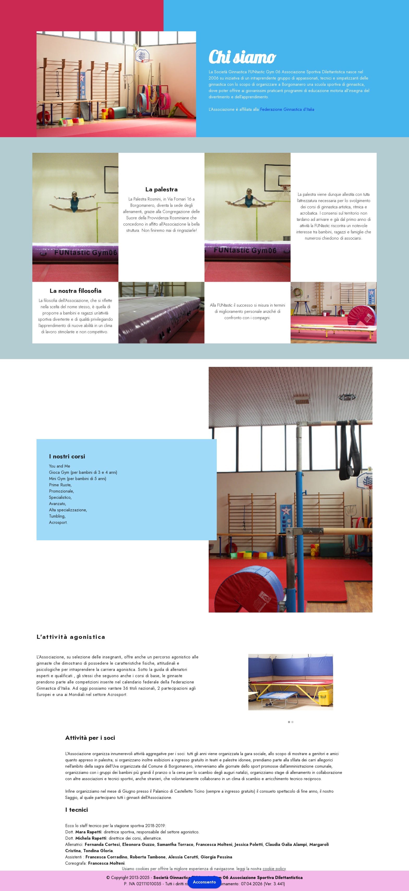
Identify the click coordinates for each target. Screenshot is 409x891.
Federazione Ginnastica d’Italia (287, 109)
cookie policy (274, 878)
